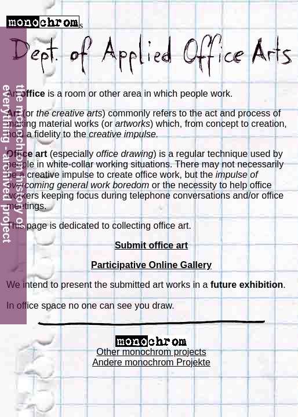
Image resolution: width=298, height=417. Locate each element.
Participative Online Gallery (151, 265)
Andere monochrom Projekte (151, 362)
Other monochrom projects (151, 352)
